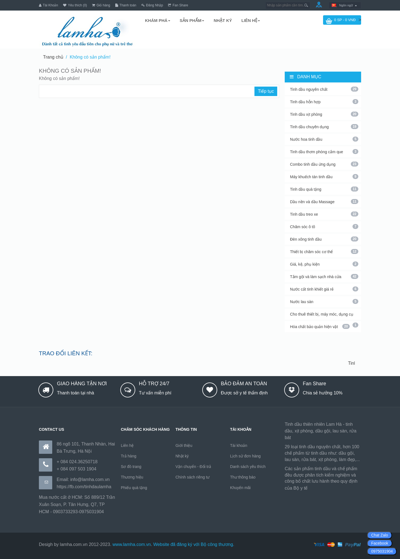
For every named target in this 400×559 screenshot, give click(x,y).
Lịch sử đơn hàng (245, 456)
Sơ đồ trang (131, 466)
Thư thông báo (243, 477)
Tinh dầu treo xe (324, 213)
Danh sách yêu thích (248, 466)
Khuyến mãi (240, 487)
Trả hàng (128, 456)
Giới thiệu (184, 445)
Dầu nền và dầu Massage (324, 201)
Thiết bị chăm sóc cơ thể (324, 251)
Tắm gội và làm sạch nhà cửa (324, 276)
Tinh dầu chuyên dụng (324, 126)
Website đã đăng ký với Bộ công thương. (193, 544)
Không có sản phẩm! (90, 57)
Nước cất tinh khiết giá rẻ (324, 288)
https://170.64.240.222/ (331, 488)
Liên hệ (127, 445)
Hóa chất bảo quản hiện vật (320, 326)
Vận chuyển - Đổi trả (193, 466)
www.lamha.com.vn (131, 544)
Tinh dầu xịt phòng (324, 114)
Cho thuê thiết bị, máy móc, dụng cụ (324, 316)
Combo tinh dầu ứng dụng (324, 164)
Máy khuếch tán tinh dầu (324, 176)
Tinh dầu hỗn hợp (324, 101)
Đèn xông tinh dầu (324, 238)
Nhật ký (182, 456)
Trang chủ (53, 57)
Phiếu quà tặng (134, 487)
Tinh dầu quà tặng (324, 189)
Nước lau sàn (324, 301)
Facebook (379, 543)
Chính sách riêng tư (193, 477)
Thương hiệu (132, 477)
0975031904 (382, 551)
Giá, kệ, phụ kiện (324, 263)
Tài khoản (238, 445)
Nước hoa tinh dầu (324, 139)
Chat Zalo (379, 535)
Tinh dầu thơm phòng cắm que (324, 151)
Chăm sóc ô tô (324, 226)
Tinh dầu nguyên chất (324, 89)
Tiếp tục (266, 91)
